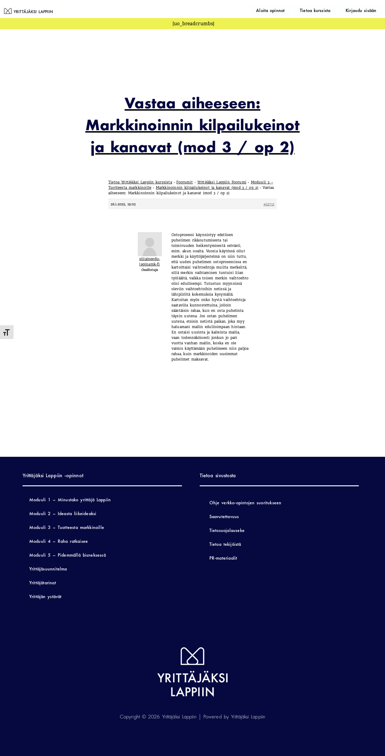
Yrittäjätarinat (42, 582)
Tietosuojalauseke (227, 530)
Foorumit (184, 182)
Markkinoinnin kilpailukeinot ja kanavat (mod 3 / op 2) (207, 187)
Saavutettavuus (224, 516)
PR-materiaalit (223, 558)
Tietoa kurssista (328, 9)
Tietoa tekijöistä (225, 544)
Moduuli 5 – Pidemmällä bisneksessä (67, 555)
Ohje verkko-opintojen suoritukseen (245, 502)
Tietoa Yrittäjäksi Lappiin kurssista (140, 182)
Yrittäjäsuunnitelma (48, 569)
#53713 (268, 204)
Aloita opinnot (293, 9)
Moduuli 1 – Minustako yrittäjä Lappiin (70, 499)
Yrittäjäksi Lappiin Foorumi (222, 182)
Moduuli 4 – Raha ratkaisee (58, 541)
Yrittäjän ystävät (45, 596)
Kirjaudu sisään (365, 9)
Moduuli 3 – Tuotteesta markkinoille (66, 527)
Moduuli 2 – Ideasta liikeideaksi (63, 513)
